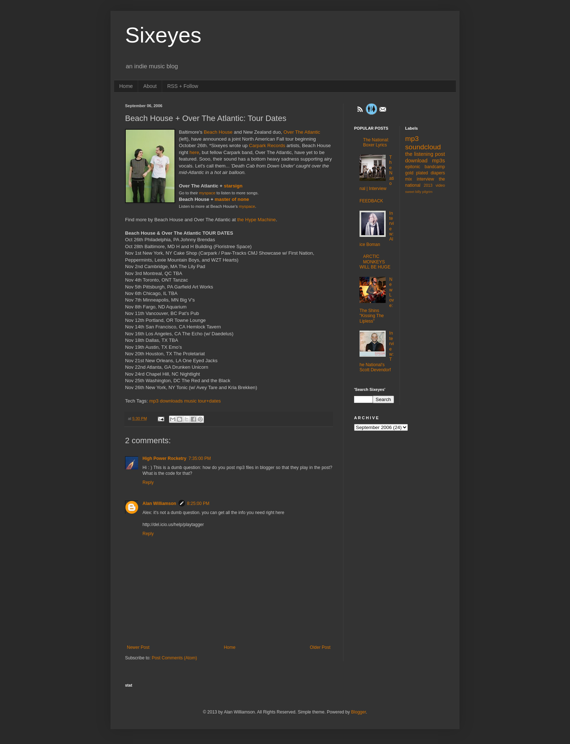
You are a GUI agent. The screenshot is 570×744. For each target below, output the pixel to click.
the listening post (425, 154)
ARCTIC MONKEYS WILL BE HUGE (375, 262)
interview (425, 179)
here (194, 152)
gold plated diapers (425, 172)
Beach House (218, 132)
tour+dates (209, 401)
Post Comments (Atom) (174, 657)
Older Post (320, 647)
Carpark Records (267, 145)
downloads (171, 401)
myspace (207, 193)
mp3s (438, 160)
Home (126, 86)
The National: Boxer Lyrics (376, 142)
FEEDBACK (371, 200)
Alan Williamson (159, 503)
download (416, 160)
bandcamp (435, 166)
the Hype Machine (256, 219)
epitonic (412, 166)
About (150, 86)
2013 (428, 185)
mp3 (153, 401)
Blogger (358, 712)
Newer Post (138, 647)
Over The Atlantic (302, 132)
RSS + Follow (182, 86)
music (190, 401)
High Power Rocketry (164, 458)
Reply (148, 482)
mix (408, 179)
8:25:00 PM (198, 503)
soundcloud (423, 147)
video (440, 185)
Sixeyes (163, 35)
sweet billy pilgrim (419, 192)
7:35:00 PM (200, 458)
